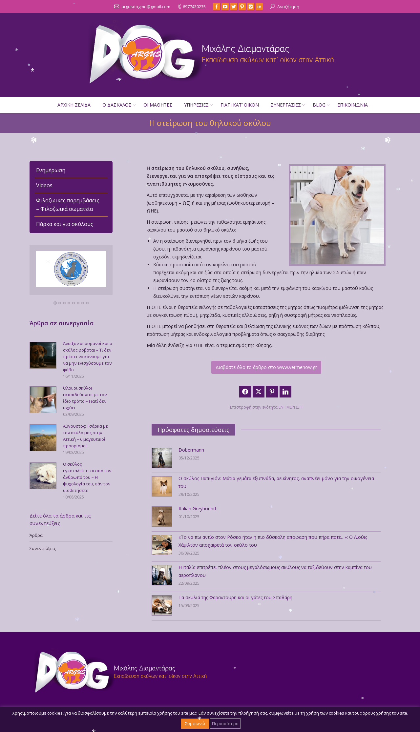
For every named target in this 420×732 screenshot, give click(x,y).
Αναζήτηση (288, 7)
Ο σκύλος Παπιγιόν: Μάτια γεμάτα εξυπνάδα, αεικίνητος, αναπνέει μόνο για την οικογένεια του (276, 482)
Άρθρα (36, 535)
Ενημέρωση (50, 170)
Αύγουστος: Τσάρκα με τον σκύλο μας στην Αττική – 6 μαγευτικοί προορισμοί (85, 436)
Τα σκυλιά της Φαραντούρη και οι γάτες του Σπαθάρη (235, 597)
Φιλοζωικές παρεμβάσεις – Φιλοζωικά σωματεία (67, 205)
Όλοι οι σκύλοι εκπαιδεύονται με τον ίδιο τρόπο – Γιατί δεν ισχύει (85, 398)
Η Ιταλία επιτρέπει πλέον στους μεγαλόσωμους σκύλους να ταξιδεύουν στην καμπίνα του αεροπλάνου (275, 571)
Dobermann (191, 450)
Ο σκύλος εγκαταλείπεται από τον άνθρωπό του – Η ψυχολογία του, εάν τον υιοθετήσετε (87, 477)
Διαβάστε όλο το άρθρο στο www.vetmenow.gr (266, 367)
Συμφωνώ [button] (195, 723)
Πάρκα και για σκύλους (64, 224)
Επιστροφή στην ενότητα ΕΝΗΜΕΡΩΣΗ (266, 407)
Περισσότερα (225, 723)
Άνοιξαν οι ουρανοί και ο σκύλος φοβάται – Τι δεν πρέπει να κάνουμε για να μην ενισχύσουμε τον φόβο (87, 356)
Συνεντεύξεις (43, 548)
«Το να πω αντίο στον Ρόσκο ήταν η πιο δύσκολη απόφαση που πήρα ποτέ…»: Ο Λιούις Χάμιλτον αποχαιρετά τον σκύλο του (272, 541)
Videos (44, 185)
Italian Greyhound (197, 508)
